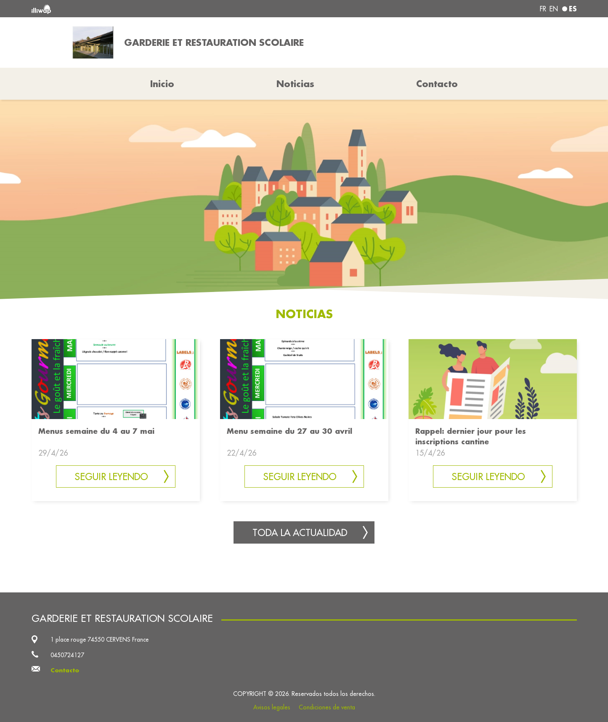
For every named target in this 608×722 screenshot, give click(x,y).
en (554, 9)
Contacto (437, 84)
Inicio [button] (162, 84)
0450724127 (67, 655)
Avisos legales (271, 707)
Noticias (295, 84)
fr (543, 9)
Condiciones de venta (327, 707)
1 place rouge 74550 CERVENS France (99, 639)
